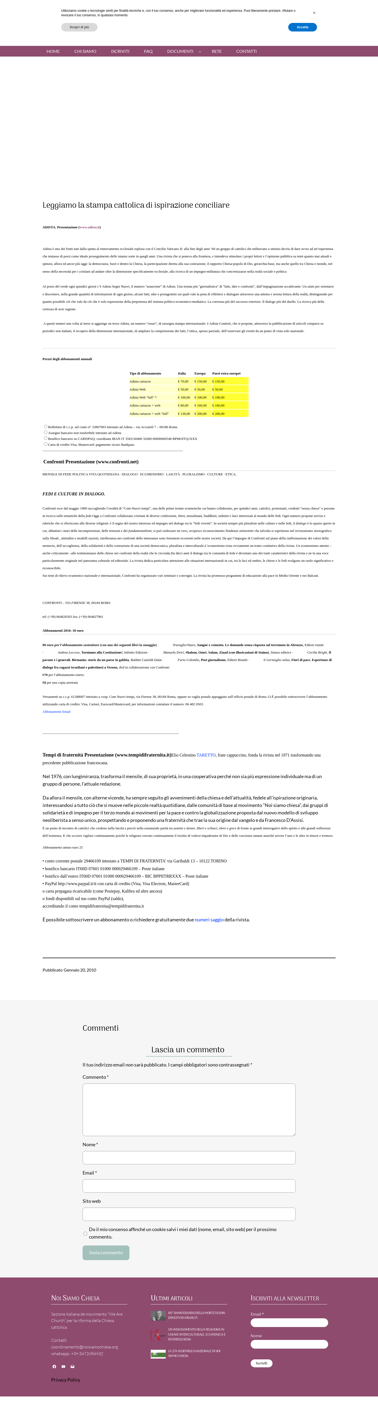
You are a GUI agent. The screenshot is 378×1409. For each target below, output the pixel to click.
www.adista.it (90, 227)
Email (90, 1173)
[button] (314, 1380)
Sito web (92, 1201)
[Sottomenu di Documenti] (200, 51)
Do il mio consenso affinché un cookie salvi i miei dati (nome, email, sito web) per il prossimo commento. (183, 1233)
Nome (90, 1144)
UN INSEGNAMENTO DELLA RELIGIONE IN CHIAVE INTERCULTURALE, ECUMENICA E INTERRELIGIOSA (196, 1334)
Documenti (180, 51)
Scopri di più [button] (79, 1395)
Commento (96, 1077)
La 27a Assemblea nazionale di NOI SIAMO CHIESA (194, 1354)
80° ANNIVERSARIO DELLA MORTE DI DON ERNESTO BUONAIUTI (196, 1315)
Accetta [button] (302, 1395)
